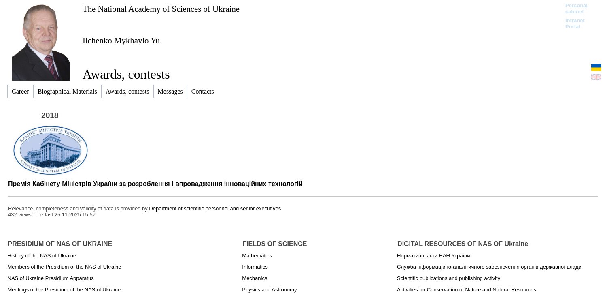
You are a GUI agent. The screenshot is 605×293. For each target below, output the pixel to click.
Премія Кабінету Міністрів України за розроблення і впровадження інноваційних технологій (155, 183)
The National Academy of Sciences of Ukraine (161, 8)
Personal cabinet (576, 8)
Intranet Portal (575, 23)
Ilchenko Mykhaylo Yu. (122, 40)
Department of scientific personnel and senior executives (215, 208)
